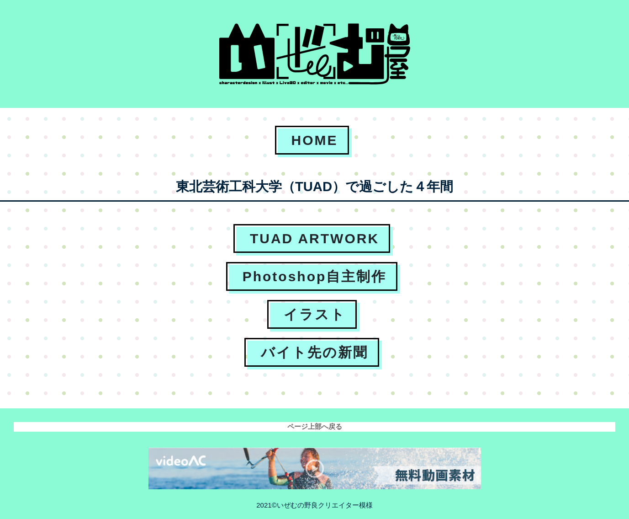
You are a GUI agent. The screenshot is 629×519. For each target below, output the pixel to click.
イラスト (315, 314)
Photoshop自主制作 (315, 276)
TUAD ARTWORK (314, 238)
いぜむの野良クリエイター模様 (325, 505)
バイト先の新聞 (314, 352)
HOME (314, 140)
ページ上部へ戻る (314, 426)
